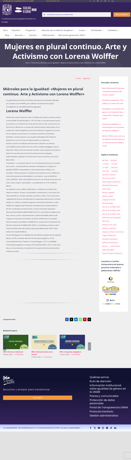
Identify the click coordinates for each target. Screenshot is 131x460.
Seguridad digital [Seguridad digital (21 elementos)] (108, 250)
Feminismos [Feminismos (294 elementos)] (106, 189)
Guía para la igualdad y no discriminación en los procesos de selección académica (113, 127)
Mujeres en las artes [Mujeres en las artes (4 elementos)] (109, 225)
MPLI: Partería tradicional (13, 352)
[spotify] (105, 1)
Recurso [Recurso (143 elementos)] (105, 246)
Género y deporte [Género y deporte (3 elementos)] (108, 192)
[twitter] (94, 1)
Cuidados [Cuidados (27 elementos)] (114, 171)
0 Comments (19, 354)
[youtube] (98, 1)
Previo (79, 78)
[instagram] (101, 1)
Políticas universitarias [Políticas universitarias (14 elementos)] (110, 243)
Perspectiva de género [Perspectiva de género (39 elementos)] (110, 239)
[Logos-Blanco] (19, 4)
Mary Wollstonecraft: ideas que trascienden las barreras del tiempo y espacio (113, 91)
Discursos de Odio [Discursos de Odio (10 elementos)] (108, 178)
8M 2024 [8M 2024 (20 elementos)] (105, 160)
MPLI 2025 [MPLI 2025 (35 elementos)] (105, 221)
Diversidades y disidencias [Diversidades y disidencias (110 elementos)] (111, 182)
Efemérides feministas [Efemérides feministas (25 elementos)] (110, 185)
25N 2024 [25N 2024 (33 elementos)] (114, 167)
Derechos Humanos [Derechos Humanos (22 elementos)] (109, 175)
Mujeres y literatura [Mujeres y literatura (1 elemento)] (109, 228)
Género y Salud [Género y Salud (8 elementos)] (107, 196)
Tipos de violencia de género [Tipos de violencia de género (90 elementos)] (112, 253)
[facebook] (90, 1)
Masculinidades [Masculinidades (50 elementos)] (107, 203)
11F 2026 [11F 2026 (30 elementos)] (105, 167)
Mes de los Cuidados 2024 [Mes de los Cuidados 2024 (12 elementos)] (111, 210)
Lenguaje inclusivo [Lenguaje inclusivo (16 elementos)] (108, 200)
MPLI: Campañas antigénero (70, 352)
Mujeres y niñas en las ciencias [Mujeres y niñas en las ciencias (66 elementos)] (113, 232)
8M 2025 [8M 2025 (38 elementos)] (114, 160)
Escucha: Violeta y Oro (52, 1)
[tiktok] (109, 1)
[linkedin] (112, 1)
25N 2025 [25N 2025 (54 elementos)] (105, 171)
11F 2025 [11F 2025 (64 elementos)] (114, 164)
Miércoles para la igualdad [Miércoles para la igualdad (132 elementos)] (111, 218)
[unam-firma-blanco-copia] (9, 376)
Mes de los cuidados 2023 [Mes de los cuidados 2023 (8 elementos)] (111, 207)
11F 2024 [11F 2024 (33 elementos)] (105, 164)
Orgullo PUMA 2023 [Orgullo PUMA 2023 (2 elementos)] (109, 235)
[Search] (44, 14)
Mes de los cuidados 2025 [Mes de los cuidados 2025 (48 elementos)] (111, 214)
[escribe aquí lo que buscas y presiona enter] (76, 14)
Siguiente (86, 78)
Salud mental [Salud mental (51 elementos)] (115, 246)
